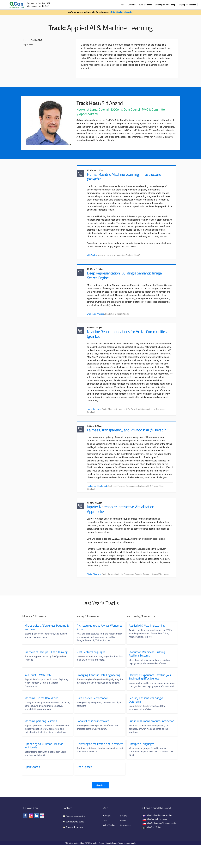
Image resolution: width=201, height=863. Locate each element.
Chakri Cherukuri (96, 585)
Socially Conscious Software (93, 735)
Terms (105, 838)
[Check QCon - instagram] (31, 833)
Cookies (123, 838)
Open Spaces (32, 784)
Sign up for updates (187, 5)
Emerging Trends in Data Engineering (98, 686)
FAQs (122, 5)
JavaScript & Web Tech (38, 686)
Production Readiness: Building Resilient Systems (147, 664)
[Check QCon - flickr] (42, 833)
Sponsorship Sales (75, 839)
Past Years (107, 833)
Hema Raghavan (96, 415)
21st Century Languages (91, 662)
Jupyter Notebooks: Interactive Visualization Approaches (123, 519)
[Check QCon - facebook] (25, 833)
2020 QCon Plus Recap (165, 5)
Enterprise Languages (141, 761)
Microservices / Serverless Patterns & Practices (47, 638)
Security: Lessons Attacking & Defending (146, 713)
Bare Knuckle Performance (92, 712)
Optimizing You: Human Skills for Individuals (44, 763)
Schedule (100, 803)
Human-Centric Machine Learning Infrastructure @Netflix (126, 177)
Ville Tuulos (94, 259)
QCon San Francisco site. (122, 12)
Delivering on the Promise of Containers (93, 763)
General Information (75, 833)
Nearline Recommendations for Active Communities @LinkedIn (129, 339)
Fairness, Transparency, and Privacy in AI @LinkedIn (129, 436)
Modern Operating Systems (41, 735)
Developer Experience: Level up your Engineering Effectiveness (150, 687)
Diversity (132, 5)
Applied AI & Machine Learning (147, 636)
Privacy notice (125, 843)
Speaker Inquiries (74, 845)
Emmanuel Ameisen (98, 318)
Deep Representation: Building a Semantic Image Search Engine (126, 279)
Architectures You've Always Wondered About (93, 638)
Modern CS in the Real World (41, 712)
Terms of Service (124, 861)
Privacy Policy (110, 861)
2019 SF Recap (145, 5)
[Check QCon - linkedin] (36, 833)
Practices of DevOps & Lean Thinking (46, 662)
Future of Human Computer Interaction (145, 736)
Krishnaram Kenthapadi (99, 495)
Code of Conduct (109, 843)
